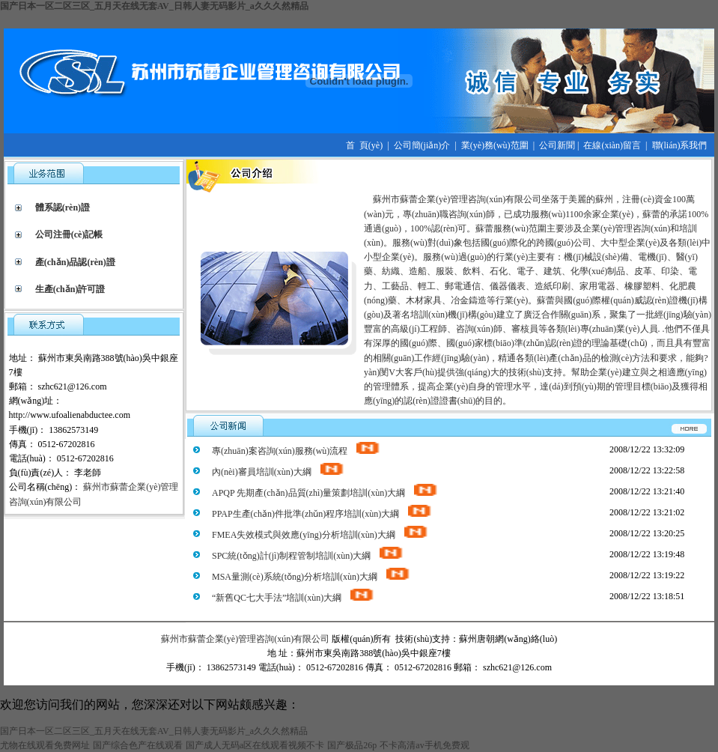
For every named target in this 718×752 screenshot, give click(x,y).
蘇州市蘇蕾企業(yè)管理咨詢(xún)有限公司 (245, 639)
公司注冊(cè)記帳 (69, 234)
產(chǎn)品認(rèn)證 (75, 262)
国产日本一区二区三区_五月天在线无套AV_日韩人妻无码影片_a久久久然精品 (154, 6)
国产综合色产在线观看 (138, 745)
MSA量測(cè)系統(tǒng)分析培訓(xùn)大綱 (311, 576)
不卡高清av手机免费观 (424, 745)
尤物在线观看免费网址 (45, 745)
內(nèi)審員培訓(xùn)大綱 (278, 472)
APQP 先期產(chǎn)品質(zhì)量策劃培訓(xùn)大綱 (325, 493)
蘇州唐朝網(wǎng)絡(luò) (508, 639)
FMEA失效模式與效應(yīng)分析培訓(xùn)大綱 (320, 535)
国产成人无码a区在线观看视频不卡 (255, 745)
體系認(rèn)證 (62, 207)
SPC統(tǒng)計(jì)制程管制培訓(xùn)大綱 (308, 556)
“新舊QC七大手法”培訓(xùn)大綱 (293, 597)
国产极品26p (352, 745)
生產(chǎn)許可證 (70, 289)
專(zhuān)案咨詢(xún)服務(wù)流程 (296, 451)
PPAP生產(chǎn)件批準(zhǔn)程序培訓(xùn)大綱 (322, 514)
